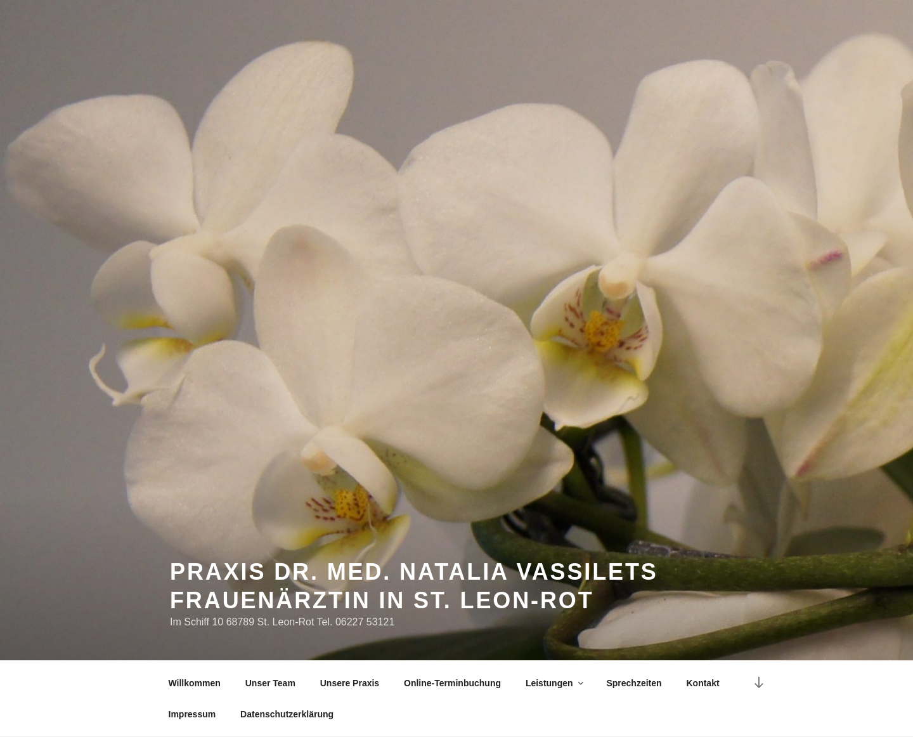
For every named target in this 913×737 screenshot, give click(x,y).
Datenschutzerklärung (286, 714)
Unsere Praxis (349, 683)
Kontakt (702, 683)
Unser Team (270, 683)
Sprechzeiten (633, 683)
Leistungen (555, 683)
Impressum (192, 714)
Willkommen (195, 683)
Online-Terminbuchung (452, 683)
